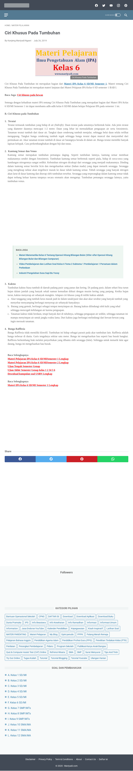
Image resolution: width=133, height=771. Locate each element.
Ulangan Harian (98, 658)
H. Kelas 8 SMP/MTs (19, 713)
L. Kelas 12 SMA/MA (19, 735)
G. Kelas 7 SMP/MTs (19, 707)
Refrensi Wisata (57, 652)
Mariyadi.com (71, 766)
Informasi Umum (108, 622)
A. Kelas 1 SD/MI (17, 674)
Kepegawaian (77, 628)
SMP (79, 652)
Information (12, 628)
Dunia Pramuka (13, 622)
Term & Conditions (64, 759)
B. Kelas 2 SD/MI (17, 680)
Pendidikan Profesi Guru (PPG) (77, 640)
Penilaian (10, 646)
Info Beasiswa (39, 622)
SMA (71, 652)
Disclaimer (30, 759)
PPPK (80, 634)
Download (68, 616)
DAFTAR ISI (53, 616)
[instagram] (117, 4)
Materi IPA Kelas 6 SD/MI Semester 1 (85, 82)
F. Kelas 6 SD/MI (17, 702)
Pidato (50, 646)
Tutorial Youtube (79, 658)
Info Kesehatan (57, 622)
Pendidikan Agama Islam (46, 640)
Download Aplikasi (85, 616)
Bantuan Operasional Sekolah (20, 616)
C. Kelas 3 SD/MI (17, 685)
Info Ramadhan (75, 622)
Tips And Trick (111, 652)
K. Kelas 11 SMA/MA (19, 729)
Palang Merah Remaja (97, 634)
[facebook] (95, 4)
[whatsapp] (112, 458)
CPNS (41, 616)
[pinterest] (125, 4)
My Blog (54, 634)
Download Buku (105, 616)
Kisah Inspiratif (95, 628)
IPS (26, 622)
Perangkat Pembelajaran (31, 646)
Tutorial (43, 658)
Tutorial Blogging (59, 658)
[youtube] (110, 4)
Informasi (91, 622)
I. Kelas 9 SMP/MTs (19, 718)
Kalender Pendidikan (57, 628)
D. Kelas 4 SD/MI (17, 691)
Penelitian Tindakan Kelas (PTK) (111, 640)
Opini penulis (67, 634)
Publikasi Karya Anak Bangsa (91, 646)
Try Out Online (13, 658)
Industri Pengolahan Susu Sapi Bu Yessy (39, 272)
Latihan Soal (113, 628)
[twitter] (103, 4)
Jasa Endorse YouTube (33, 628)
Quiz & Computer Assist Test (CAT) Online (26, 652)
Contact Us (90, 759)
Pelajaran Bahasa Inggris (18, 640)
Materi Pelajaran (38, 634)
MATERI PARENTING (16, 634)
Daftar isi (103, 759)
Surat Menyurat (92, 652)
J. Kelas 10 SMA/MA (19, 724)
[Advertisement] (68, 211)
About (79, 759)
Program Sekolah (65, 646)
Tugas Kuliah (30, 658)
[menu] (6, 13)
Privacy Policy (45, 759)
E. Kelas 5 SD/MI (17, 696)
